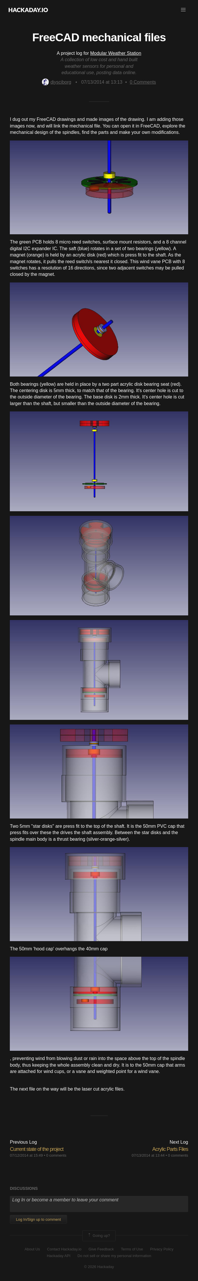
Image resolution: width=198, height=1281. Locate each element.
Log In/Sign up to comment (38, 1219)
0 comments (56, 1155)
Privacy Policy (161, 1249)
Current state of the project (36, 1149)
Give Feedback (101, 1249)
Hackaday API (59, 1256)
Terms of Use (132, 1249)
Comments (143, 82)
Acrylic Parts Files (170, 1149)
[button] (183, 10)
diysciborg (56, 82)
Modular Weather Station (115, 53)
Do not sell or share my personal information (114, 1256)
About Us (32, 1249)
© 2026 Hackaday (99, 1267)
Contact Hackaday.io (64, 1249)
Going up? (98, 1236)
